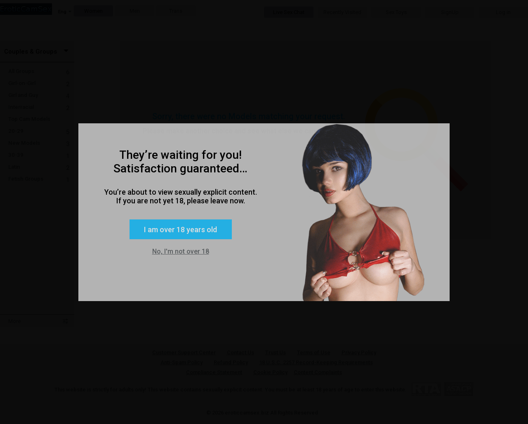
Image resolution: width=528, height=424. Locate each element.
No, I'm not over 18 (180, 251)
